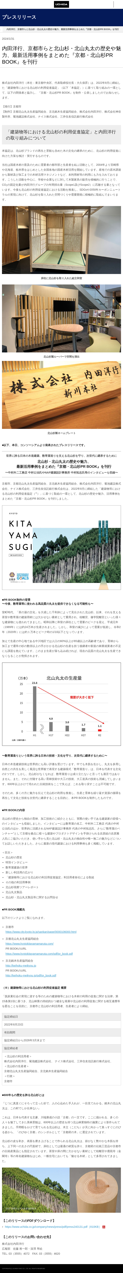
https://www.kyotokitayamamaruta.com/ (30, 943)
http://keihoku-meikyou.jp (21, 965)
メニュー (118, 4)
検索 (109, 4)
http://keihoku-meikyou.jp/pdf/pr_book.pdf (31, 975)
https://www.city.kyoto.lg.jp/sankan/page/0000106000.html (41, 931)
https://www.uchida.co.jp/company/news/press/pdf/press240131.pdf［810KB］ (53, 1226)
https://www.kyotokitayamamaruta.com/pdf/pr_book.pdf (39, 953)
